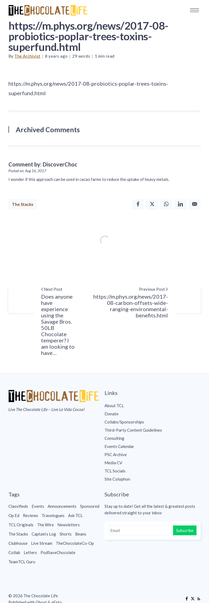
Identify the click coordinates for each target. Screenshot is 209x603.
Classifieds (18, 506)
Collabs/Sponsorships (124, 421)
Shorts (66, 533)
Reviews (30, 515)
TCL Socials (114, 470)
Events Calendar (119, 446)
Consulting (114, 438)
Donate (111, 413)
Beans (80, 533)
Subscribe (184, 530)
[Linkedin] (180, 204)
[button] (194, 10)
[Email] (195, 204)
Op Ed (13, 515)
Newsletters (68, 524)
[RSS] (199, 599)
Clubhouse (17, 543)
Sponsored (89, 506)
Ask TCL (75, 515)
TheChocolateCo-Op (75, 543)
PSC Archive (115, 454)
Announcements (62, 506)
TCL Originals (20, 524)
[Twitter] (152, 204)
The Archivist (27, 56)
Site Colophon (117, 479)
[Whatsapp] (166, 204)
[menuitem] (152, 405)
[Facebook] (138, 204)
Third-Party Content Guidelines (133, 430)
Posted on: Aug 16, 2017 (27, 171)
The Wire (45, 524)
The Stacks (22, 204)
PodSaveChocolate (58, 552)
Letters (30, 552)
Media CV (113, 462)
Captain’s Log (44, 533)
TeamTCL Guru (21, 561)
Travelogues (53, 515)
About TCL (114, 405)
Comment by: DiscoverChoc (42, 164)
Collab (14, 552)
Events (38, 506)
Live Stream (41, 543)
